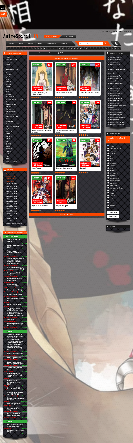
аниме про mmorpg (114, 96)
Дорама (30, 43)
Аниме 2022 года (11, 191)
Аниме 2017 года (11, 203)
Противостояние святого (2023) (15, 299)
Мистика (8, 94)
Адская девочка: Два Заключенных (42, 92)
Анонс (40, 43)
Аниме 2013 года (11, 213)
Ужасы (8, 146)
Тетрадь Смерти (66, 205)
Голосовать (113, 212)
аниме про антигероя (115, 115)
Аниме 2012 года (11, 216)
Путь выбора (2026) (13, 404)
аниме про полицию (114, 110)
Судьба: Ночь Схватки (42, 205)
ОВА (7, 101)
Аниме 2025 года (11, 184)
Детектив (8, 72)
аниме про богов (113, 120)
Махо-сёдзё (9, 89)
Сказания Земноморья (66, 167)
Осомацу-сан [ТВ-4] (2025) (13, 409)
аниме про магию (113, 103)
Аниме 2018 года (11, 201)
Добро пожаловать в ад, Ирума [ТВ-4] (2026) (15, 414)
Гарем (8, 67)
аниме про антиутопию (115, 83)
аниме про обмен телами (116, 122)
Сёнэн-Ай (9, 136)
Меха (7, 92)
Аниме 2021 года (11, 194)
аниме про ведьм (113, 91)
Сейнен (8, 139)
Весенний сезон (11, 179)
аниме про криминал (115, 57)
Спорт (8, 141)
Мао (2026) (10, 319)
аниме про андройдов (115, 76)
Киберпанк (9, 84)
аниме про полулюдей (115, 93)
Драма (8, 77)
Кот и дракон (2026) (13, 388)
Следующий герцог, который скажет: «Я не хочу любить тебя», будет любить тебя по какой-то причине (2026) (15, 312)
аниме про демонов (114, 59)
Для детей (9, 74)
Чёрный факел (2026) (14, 290)
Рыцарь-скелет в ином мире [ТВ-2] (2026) (15, 393)
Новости (64, 43)
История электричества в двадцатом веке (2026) (15, 268)
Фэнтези (8, 151)
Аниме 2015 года (11, 208)
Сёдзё (8, 129)
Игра (7, 79)
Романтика (9, 121)
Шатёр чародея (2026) (14, 358)
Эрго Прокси (42, 167)
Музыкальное (10, 96)
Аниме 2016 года (11, 206)
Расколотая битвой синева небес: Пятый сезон (14, 375)
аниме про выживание (115, 101)
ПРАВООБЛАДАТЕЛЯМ (109, 32)
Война (8, 64)
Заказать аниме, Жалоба (14, 223)
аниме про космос (114, 67)
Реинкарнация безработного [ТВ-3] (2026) (14, 382)
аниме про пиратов (114, 88)
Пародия (8, 106)
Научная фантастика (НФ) (14, 99)
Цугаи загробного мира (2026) (15, 324)
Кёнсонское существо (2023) (14, 368)
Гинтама (90, 129)
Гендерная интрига (12, 69)
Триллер (8, 144)
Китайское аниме (11, 161)
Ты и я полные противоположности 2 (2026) (14, 252)
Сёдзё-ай (9, 131)
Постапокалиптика (12, 116)
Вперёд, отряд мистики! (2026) (15, 246)
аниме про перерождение (116, 69)
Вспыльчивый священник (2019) (13, 285)
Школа (8, 153)
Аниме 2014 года (11, 211)
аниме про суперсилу (115, 78)
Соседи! (90, 167)
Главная (11, 43)
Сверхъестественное (12, 126)
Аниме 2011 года (11, 218)
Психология (9, 119)
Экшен (8, 156)
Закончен (37, 65)
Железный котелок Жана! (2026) (13, 240)
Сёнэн (8, 134)
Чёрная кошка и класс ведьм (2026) (14, 279)
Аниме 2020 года (11, 196)
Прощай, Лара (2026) (14, 304)
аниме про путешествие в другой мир (116, 72)
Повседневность (11, 111)
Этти (7, 158)
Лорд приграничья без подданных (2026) (15, 425)
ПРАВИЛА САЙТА (125, 32)
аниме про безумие (114, 81)
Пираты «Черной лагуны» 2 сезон (66, 130)
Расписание (51, 43)
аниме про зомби (113, 86)
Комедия (8, 87)
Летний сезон (10, 181)
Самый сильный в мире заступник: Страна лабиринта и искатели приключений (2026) (15, 261)
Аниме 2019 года (11, 198)
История (8, 82)
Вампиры (9, 62)
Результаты (113, 216)
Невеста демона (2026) (15, 353)
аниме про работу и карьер (117, 117)
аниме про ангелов (114, 62)
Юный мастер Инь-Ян (66, 91)
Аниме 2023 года (11, 189)
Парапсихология (11, 104)
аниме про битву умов (115, 112)
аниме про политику (114, 64)
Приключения (10, 109)
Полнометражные (11, 114)
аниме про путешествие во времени (117, 106)
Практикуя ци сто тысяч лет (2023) (15, 399)
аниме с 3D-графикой (115, 98)
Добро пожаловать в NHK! (90, 91)
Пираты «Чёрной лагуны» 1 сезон (42, 130)
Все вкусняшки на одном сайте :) (66, 58)
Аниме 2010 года (11, 221)
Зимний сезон (10, 176)
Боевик (8, 57)
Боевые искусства (12, 59)
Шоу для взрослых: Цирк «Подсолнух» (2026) (15, 363)
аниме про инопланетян (116, 125)
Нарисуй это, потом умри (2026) (15, 431)
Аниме (21, 43)
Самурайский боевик (12, 124)
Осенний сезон (10, 174)
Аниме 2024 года (11, 186)
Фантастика (9, 148)
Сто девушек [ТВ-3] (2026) (13, 273)
